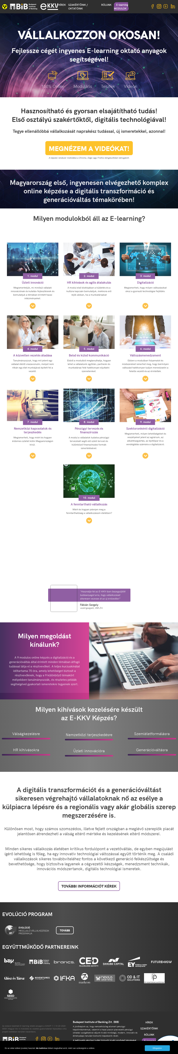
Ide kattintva (42, 1048)
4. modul (32, 385)
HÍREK (62, 5)
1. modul (32, 312)
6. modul (145, 385)
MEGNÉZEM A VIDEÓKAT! (89, 155)
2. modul (89, 312)
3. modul (145, 312)
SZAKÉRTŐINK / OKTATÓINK (78, 6)
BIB (23, 6)
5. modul (89, 385)
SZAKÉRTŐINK (149, 1028)
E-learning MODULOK (121, 6)
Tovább (65, 930)
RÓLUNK (106, 5)
